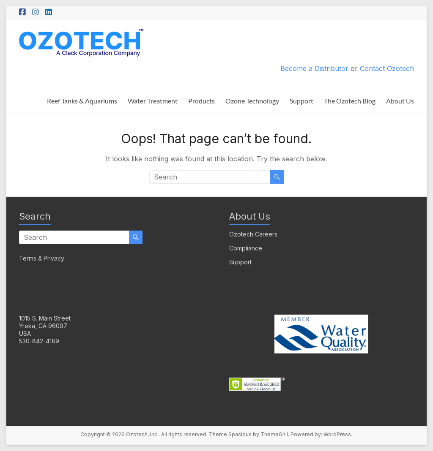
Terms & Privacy (41, 258)
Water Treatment (153, 101)
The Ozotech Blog (349, 101)
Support (301, 101)
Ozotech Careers (253, 234)
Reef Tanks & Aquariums (82, 101)
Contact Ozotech (387, 68)
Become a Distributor (314, 68)
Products (201, 101)
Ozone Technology (252, 101)
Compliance (245, 248)
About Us (400, 101)
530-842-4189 (39, 341)
